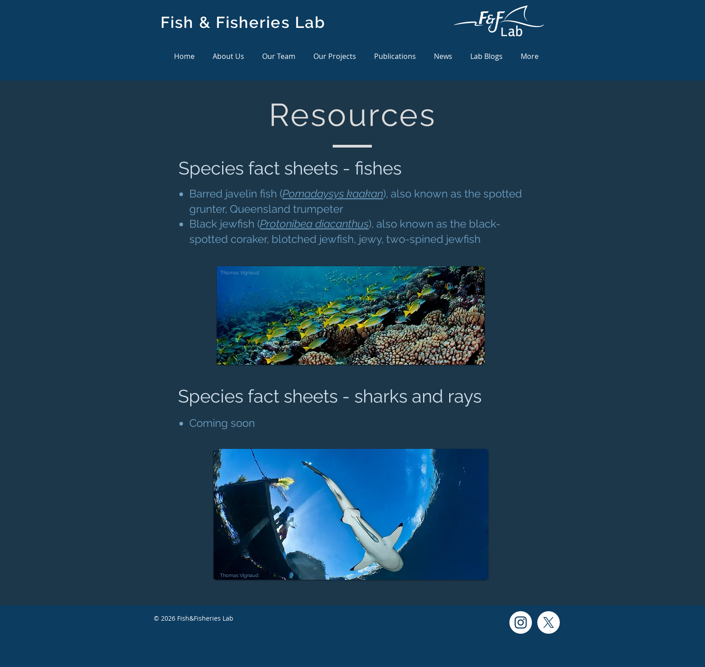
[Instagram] (520, 622)
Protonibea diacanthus (314, 223)
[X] (548, 622)
